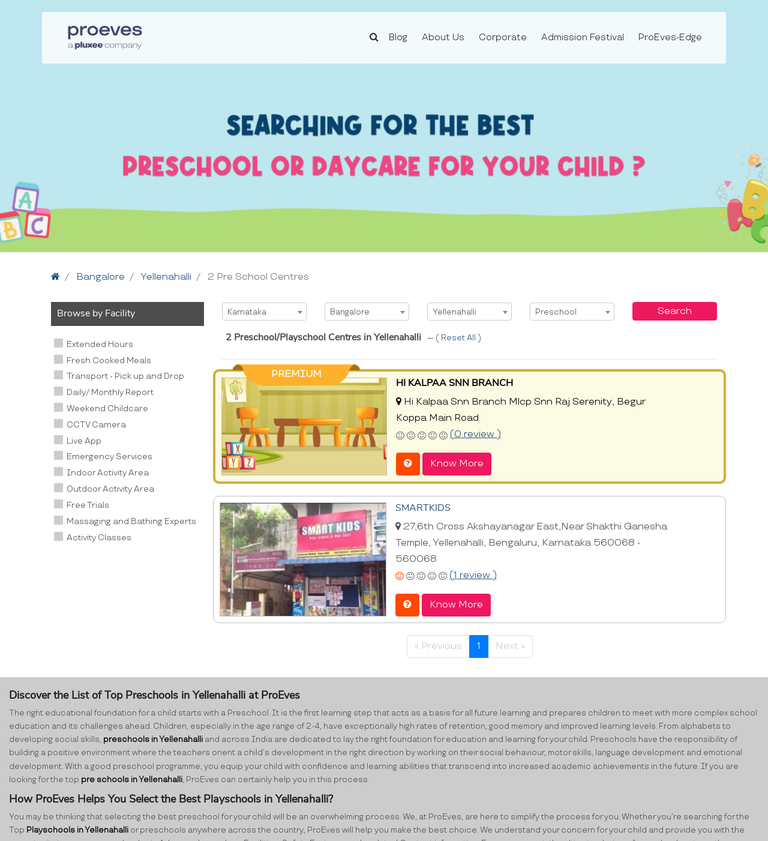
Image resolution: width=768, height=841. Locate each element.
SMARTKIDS (423, 507)
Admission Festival (582, 37)
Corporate (503, 37)
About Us (443, 37)
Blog (398, 37)
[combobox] (264, 312)
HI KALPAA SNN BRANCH (454, 383)
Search (675, 311)
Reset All (459, 338)
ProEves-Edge (670, 37)
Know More (457, 463)
